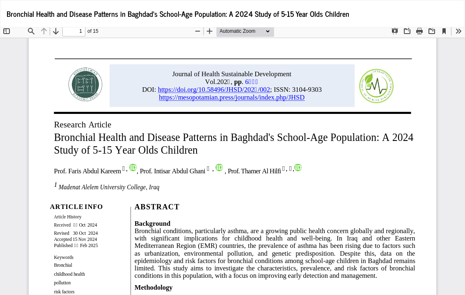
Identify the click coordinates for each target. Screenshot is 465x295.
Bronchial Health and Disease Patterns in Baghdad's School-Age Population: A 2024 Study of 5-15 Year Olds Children (178, 13)
